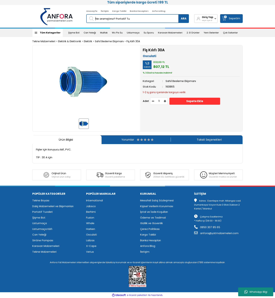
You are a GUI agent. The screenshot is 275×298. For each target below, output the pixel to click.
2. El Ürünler (193, 32)
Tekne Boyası (40, 200)
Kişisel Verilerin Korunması (156, 206)
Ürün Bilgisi (66, 140)
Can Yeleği (90, 32)
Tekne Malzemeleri (44, 252)
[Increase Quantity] (164, 101)
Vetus (90, 252)
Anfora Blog (158, 11)
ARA (183, 18)
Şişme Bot (73, 32)
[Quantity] (159, 101)
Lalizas (90, 240)
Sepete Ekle (194, 101)
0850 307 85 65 (207, 227)
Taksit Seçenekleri (209, 140)
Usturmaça (133, 32)
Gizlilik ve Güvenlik (151, 223)
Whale (90, 223)
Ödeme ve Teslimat (153, 217)
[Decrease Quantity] (153, 101)
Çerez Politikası (150, 229)
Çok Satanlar (230, 32)
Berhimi (91, 212)
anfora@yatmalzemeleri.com (216, 233)
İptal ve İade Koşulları (154, 212)
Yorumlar (137, 140)
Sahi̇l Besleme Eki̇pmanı (181, 81)
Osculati (149, 56)
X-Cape (91, 246)
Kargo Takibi (119, 11)
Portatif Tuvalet (42, 212)
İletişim (105, 11)
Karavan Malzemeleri (170, 32)
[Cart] (231, 18)
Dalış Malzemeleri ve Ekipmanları (52, 206)
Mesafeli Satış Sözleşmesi (157, 200)
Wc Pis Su (117, 32)
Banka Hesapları (139, 11)
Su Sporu (149, 32)
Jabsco (91, 206)
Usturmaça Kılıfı (42, 229)
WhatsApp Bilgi (255, 292)
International (94, 200)
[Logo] (57, 16)
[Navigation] (47, 33)
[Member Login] (205, 19)
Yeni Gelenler (211, 32)
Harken (90, 229)
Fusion (90, 217)
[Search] (137, 18)
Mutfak (104, 32)
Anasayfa (91, 11)
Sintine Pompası (42, 240)
